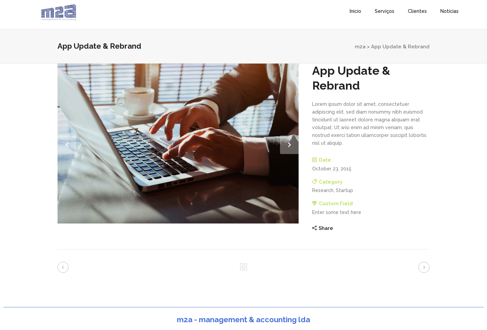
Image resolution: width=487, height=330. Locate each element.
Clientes (417, 11)
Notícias (449, 11)
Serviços (384, 11)
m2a (360, 47)
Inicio (355, 11)
